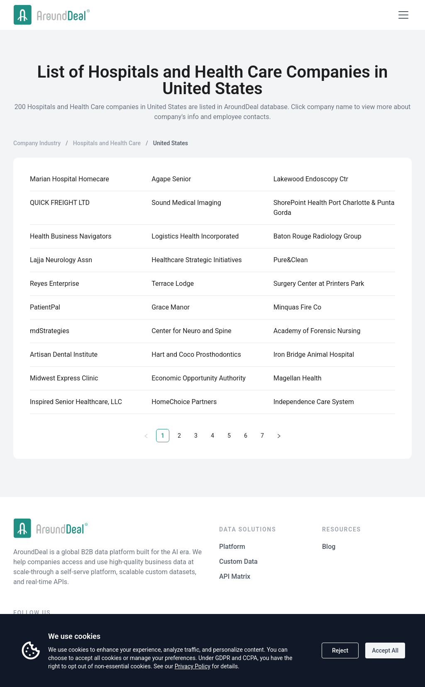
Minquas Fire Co (298, 307)
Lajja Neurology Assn (61, 260)
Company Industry (37, 143)
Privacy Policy (192, 666)
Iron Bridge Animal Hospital (314, 354)
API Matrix (234, 576)
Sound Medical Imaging (186, 203)
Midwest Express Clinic (64, 378)
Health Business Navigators (70, 236)
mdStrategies (49, 331)
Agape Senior (171, 179)
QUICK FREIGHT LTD (60, 203)
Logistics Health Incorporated (195, 236)
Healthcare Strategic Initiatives (196, 260)
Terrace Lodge (172, 283)
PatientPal (45, 307)
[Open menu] (403, 15)
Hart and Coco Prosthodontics (196, 354)
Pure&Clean (291, 260)
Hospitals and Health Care (107, 143)
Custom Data (238, 561)
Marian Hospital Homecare (69, 179)
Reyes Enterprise (54, 283)
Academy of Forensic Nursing (317, 331)
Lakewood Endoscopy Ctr (311, 179)
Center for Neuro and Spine (191, 331)
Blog (328, 547)
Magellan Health (298, 378)
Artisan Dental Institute (64, 354)
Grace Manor (170, 307)
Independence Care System (314, 402)
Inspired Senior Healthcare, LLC (76, 402)
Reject (340, 650)
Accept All (385, 650)
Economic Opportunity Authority (198, 378)
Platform (232, 547)
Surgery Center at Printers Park (319, 283)
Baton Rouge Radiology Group (317, 236)
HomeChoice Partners (184, 402)
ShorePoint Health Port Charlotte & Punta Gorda (334, 208)
